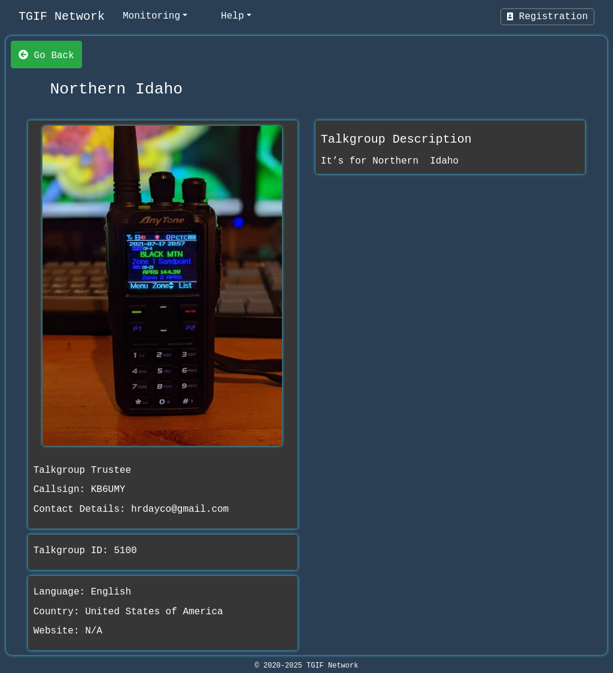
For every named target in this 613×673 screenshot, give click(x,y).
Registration (547, 17)
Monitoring (151, 16)
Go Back (46, 54)
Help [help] (232, 16)
